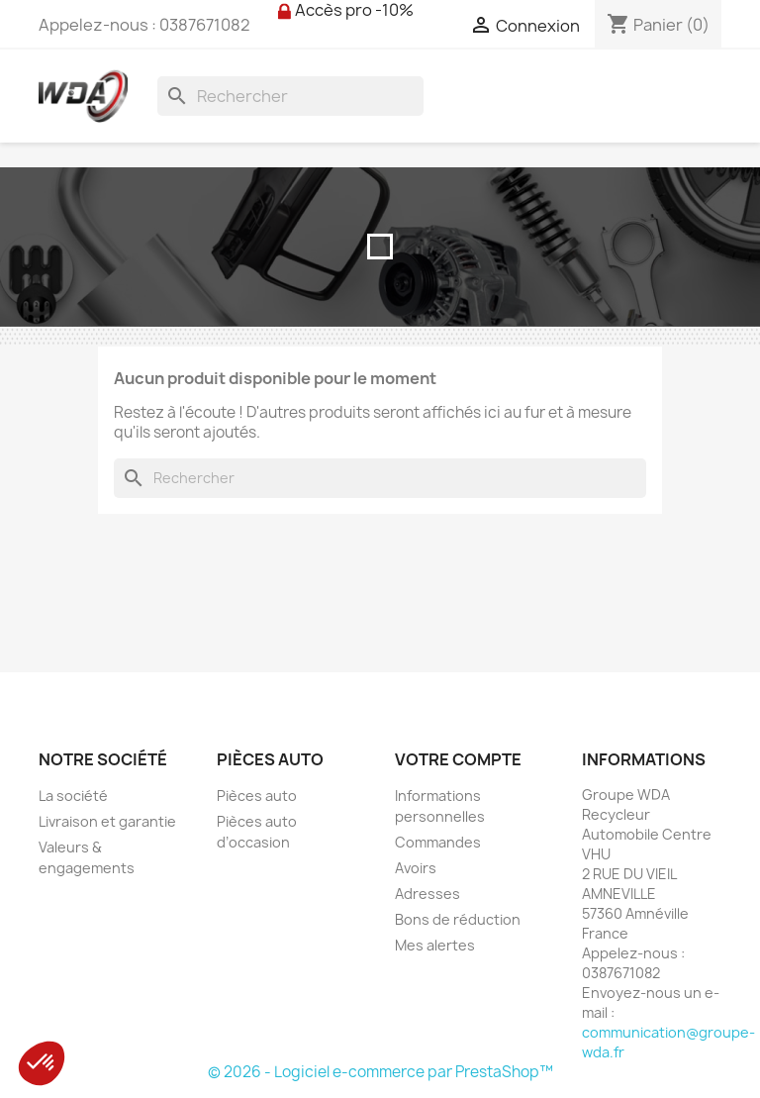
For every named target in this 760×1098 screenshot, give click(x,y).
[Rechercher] (290, 96)
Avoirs (415, 867)
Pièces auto (257, 795)
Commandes (438, 842)
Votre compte (458, 759)
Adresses (427, 893)
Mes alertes (435, 945)
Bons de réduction (458, 919)
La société (73, 795)
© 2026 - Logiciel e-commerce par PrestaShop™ (380, 1071)
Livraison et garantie (107, 821)
